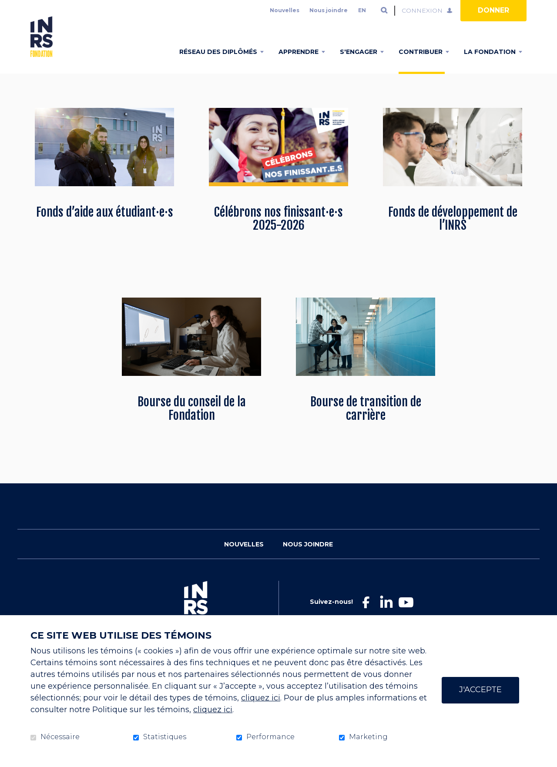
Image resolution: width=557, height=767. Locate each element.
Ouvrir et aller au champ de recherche (384, 10)
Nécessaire (60, 737)
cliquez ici (260, 698)
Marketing (368, 737)
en (362, 10)
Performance (270, 737)
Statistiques (164, 737)
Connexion (422, 10)
